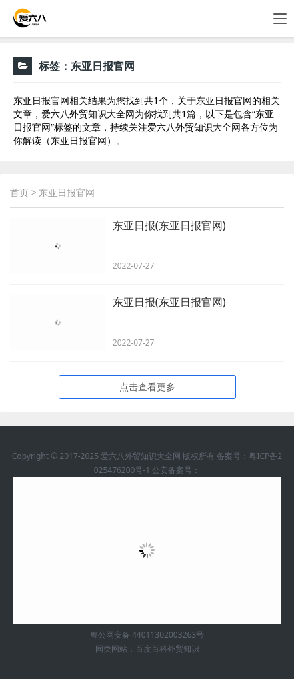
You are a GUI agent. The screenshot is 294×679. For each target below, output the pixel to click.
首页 (19, 192)
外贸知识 (183, 648)
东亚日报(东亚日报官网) (169, 225)
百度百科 (151, 648)
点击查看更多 (147, 386)
